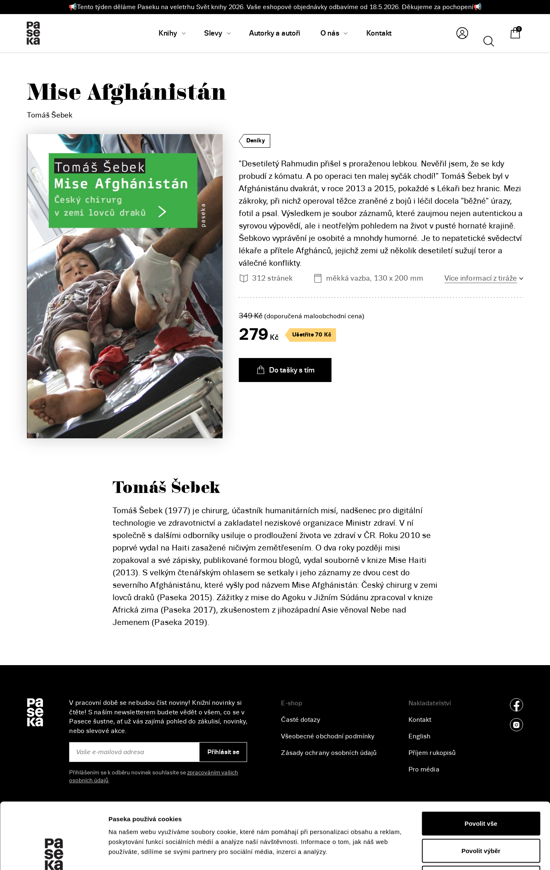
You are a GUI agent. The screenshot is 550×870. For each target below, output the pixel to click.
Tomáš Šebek (49, 115)
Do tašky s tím (285, 370)
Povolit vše (480, 761)
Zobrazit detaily (439, 853)
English (419, 736)
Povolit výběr (480, 788)
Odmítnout (481, 815)
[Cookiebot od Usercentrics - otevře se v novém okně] (53, 854)
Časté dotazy (300, 719)
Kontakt (420, 719)
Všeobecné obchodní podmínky (328, 736)
